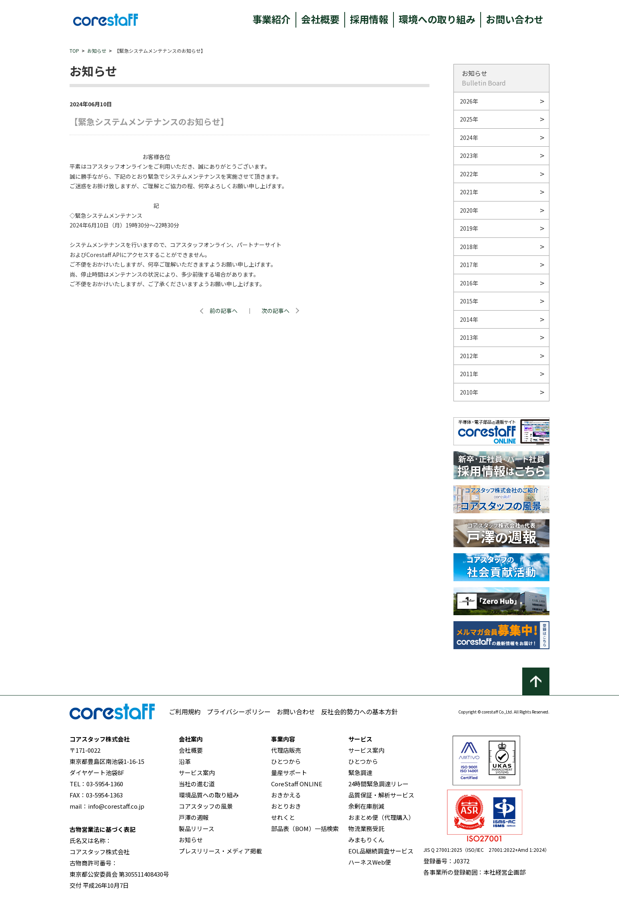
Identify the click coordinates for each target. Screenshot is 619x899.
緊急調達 (360, 772)
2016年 (469, 283)
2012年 (469, 356)
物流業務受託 (366, 828)
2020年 (469, 210)
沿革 (185, 761)
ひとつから (286, 761)
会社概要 (320, 19)
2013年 (469, 337)
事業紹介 (271, 19)
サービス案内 (197, 772)
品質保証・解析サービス (381, 795)
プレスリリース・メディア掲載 (220, 851)
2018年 (469, 247)
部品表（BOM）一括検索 (305, 828)
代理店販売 (286, 750)
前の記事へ (224, 311)
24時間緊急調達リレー (378, 783)
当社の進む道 (197, 783)
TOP (74, 50)
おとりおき (286, 806)
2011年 (469, 374)
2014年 (469, 319)
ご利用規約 (185, 711)
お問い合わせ (514, 19)
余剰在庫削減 (366, 806)
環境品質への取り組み (209, 795)
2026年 (469, 101)
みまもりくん (366, 839)
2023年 (469, 155)
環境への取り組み (437, 19)
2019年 (469, 228)
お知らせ (96, 50)
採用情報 (369, 19)
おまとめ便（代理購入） (381, 817)
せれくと (283, 817)
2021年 (469, 192)
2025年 (469, 119)
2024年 (469, 138)
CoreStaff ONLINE (296, 783)
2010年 (469, 392)
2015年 (469, 301)
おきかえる (286, 795)
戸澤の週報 (194, 817)
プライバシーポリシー (239, 711)
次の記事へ (276, 311)
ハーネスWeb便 (369, 862)
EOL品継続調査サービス (380, 851)
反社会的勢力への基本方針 (359, 711)
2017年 (469, 265)
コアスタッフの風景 (206, 806)
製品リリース (196, 828)
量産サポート (289, 772)
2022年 (469, 174)
